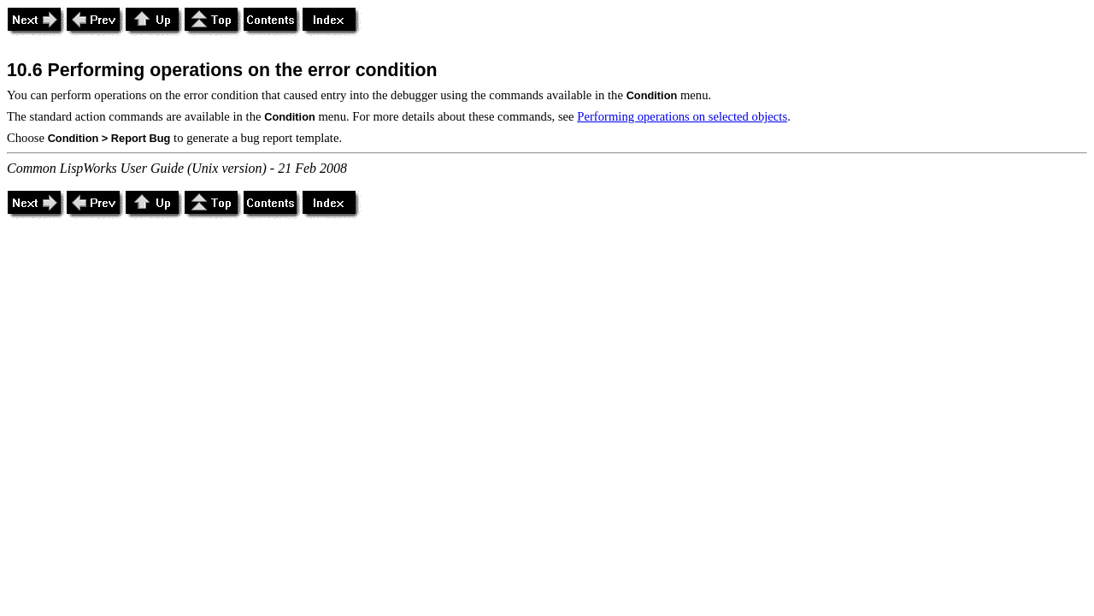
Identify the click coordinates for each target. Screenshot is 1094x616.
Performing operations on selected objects (682, 116)
